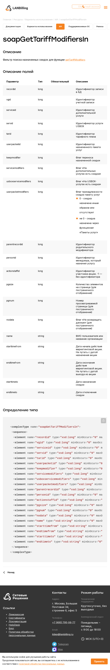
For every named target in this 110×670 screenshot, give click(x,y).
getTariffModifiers (76, 60)
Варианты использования (42, 27)
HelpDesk (15, 625)
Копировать (103, 421)
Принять (99, 661)
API (65, 27)
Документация (14, 27)
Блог (11, 629)
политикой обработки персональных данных (41, 664)
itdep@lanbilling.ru (63, 635)
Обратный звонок (87, 8)
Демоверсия (17, 615)
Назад (11, 573)
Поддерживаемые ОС (85, 27)
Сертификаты (17, 619)
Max (60, 650)
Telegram (63, 645)
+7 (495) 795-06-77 (64, 623)
